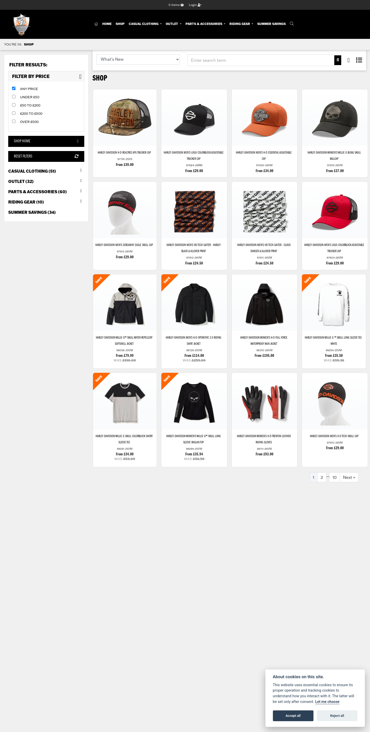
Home (107, 24)
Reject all (337, 716)
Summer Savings (271, 24)
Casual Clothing (144, 24)
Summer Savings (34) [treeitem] (32, 212)
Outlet (172, 24)
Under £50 (29, 97)
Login (195, 5)
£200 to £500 (31, 113)
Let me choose (327, 702)
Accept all (293, 716)
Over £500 (29, 122)
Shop (120, 24)
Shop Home (46, 141)
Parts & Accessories (204, 24)
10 (334, 477)
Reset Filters (46, 156)
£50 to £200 (30, 105)
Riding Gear (240, 24)
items (176, 5)
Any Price (29, 89)
